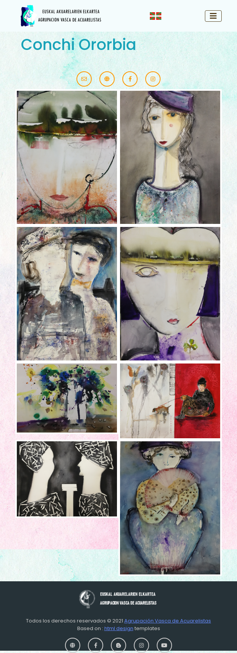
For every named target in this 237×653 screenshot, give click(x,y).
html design (118, 628)
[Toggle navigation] (213, 16)
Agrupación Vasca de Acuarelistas (167, 620)
